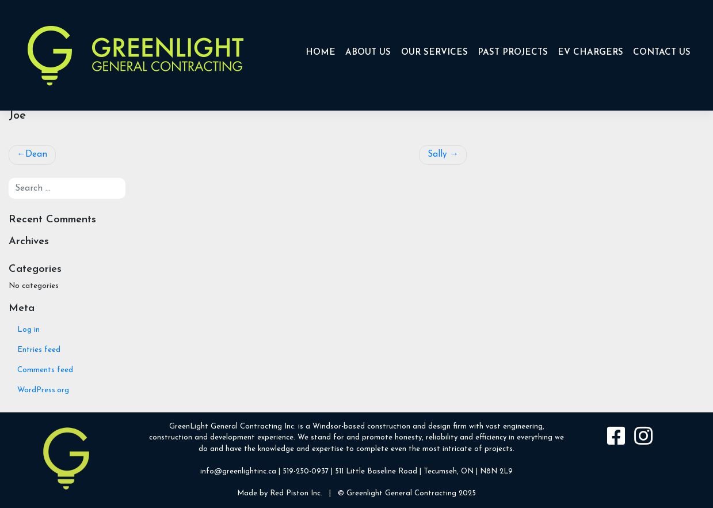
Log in (28, 329)
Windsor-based (338, 426)
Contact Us (662, 52)
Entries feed (38, 350)
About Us (368, 52)
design (439, 426)
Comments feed (45, 370)
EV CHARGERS (590, 52)
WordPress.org (43, 390)
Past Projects (513, 52)
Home (320, 52)
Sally (437, 154)
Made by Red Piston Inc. (279, 493)
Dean (36, 154)
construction (388, 426)
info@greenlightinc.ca (238, 471)
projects (499, 449)
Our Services (434, 52)
